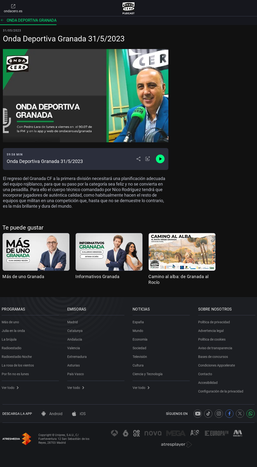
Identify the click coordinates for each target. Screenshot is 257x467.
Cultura (138, 364)
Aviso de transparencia (216, 347)
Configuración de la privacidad (221, 390)
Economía (140, 338)
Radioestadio (12, 347)
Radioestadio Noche (17, 356)
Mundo (138, 330)
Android (52, 413)
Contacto (206, 373)
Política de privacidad (215, 321)
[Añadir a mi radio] (147, 159)
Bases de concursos (214, 356)
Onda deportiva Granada (28, 20)
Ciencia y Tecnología (148, 373)
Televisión (140, 356)
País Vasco (76, 373)
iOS (79, 413)
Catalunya (75, 330)
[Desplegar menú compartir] (138, 159)
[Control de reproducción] (160, 159)
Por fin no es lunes (16, 373)
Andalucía (75, 338)
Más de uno (11, 321)
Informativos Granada (97, 276)
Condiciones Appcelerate (217, 364)
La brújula (9, 338)
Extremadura (77, 356)
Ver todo (10, 387)
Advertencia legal (211, 330)
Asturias (74, 364)
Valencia (74, 347)
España (139, 321)
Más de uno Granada (23, 276)
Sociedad (140, 347)
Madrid (73, 321)
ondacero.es (13, 8)
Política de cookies (212, 338)
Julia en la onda (14, 330)
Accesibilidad (208, 382)
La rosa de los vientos (18, 364)
